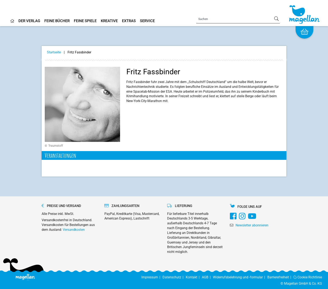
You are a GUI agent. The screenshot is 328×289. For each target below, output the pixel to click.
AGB (207, 277)
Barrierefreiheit (280, 277)
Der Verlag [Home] (29, 21)
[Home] (12, 22)
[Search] (238, 19)
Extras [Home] (129, 21)
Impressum (152, 277)
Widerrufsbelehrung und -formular (240, 277)
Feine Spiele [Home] (85, 21)
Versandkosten (74, 230)
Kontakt (194, 277)
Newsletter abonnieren (252, 225)
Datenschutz (174, 277)
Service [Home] (147, 21)
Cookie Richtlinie (307, 277)
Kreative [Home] (109, 21)
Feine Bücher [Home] (57, 21)
